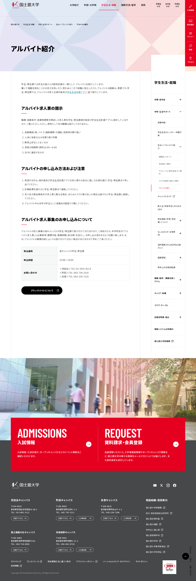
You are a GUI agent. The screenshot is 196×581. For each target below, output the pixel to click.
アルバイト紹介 (164, 188)
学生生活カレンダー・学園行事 (170, 134)
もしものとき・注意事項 (166, 233)
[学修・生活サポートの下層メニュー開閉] (180, 112)
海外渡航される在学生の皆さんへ (169, 246)
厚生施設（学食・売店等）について (167, 220)
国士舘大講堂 (152, 524)
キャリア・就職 (160, 293)
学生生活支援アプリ (77, 92)
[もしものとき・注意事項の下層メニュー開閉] (180, 233)
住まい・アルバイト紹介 (166, 146)
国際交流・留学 (128, 8)
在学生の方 (167, 8)
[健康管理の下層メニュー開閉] (180, 257)
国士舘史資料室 (153, 518)
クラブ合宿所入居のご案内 (169, 181)
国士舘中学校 (152, 540)
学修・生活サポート (162, 111)
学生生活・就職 (108, 8)
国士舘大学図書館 (162, 341)
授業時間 (162, 122)
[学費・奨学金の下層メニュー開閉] (180, 99)
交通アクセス (18, 518)
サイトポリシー (142, 561)
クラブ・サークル (161, 305)
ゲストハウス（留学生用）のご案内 (170, 172)
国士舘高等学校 (153, 535)
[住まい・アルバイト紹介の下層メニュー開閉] (180, 146)
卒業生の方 (177, 8)
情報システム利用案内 (164, 329)
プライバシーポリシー (85, 561)
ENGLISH (190, 173)
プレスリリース (33, 561)
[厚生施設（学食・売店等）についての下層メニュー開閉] (180, 220)
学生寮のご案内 (165, 164)
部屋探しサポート (165, 156)
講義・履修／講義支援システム (164, 279)
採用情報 (15, 565)
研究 (143, 8)
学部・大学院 (90, 8)
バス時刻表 (82, 518)
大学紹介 (74, 8)
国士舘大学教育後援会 (156, 546)
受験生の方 (158, 8)
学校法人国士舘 (153, 529)
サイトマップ (16, 561)
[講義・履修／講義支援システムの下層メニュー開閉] (180, 279)
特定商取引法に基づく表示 (59, 561)
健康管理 (162, 257)
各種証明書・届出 (161, 317)
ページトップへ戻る (185, 561)
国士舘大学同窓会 (154, 552)
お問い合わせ (190, 194)
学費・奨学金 (159, 99)
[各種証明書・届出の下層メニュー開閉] (180, 317)
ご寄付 (190, 183)
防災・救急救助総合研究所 (157, 513)
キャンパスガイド (165, 196)
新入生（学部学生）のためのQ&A (169, 207)
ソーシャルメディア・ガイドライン (116, 561)
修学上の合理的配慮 (166, 267)
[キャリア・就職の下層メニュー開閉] (180, 293)
